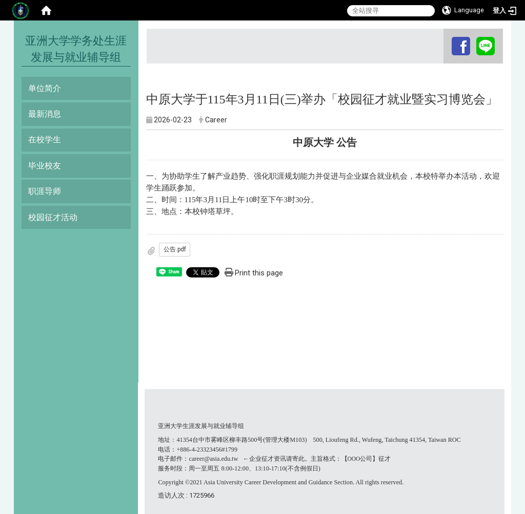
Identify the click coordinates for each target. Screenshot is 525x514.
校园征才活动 (52, 217)
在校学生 (44, 139)
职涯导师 (44, 191)
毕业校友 (44, 165)
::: (444, 38)
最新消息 (44, 114)
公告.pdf (175, 249)
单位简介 (44, 88)
